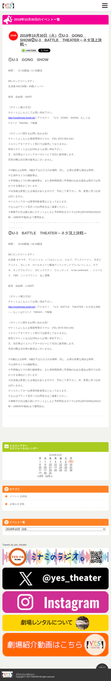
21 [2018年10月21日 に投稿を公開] (71, 467)
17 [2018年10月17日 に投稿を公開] (50, 467)
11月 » (48, 475)
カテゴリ (12, 489)
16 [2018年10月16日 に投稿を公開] (45, 467)
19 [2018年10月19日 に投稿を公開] (60, 467)
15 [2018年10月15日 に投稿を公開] (40, 467)
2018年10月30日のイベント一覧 (32, 20)
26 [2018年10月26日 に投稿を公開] (60, 470)
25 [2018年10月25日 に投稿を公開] (55, 470)
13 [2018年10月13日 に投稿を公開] (65, 464)
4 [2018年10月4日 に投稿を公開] (55, 461)
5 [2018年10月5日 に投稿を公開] (60, 461)
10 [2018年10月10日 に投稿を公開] (50, 464)
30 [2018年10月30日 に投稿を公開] (45, 472)
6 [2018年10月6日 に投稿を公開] (65, 461)
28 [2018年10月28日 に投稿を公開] (71, 470)
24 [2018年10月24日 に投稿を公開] (50, 470)
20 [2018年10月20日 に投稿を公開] (65, 467)
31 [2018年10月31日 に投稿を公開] (50, 472)
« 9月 (40, 475)
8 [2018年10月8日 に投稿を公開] (40, 464)
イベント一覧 (14, 522)
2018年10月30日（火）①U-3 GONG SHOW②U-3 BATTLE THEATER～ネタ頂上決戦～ (61, 39)
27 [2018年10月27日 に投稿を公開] (65, 470)
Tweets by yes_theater (14, 544)
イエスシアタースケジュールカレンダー (21, 447)
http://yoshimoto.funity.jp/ (21, 117)
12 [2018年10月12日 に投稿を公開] (60, 464)
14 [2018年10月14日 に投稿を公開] (71, 464)
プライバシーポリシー (25, 674)
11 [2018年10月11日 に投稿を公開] (55, 464)
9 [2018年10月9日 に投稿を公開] (45, 464)
